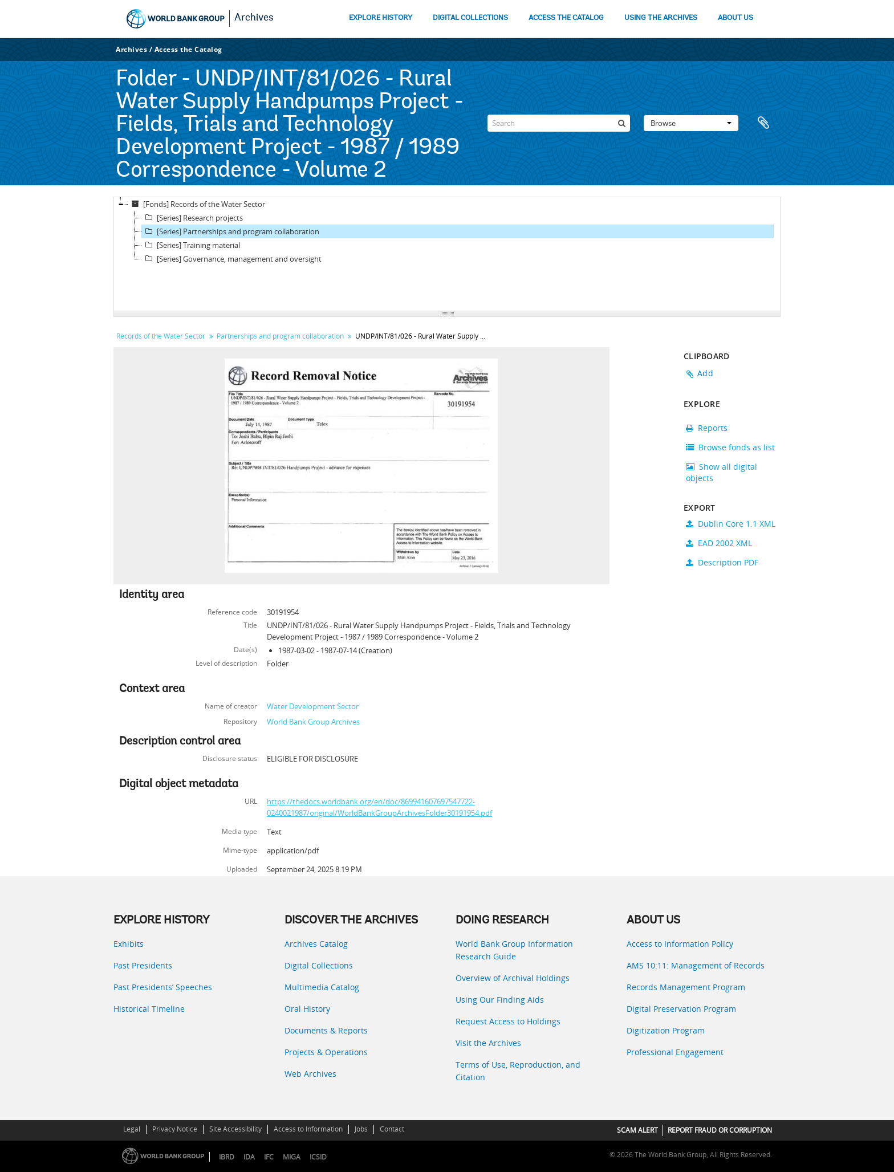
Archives (254, 18)
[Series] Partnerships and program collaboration (230, 231)
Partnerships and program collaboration (280, 336)
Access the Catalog (188, 49)
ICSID (318, 1157)
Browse (691, 123)
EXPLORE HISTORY (380, 18)
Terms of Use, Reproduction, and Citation (518, 1071)
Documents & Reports (326, 1030)
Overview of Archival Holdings (513, 977)
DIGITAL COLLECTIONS (470, 18)
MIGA (291, 1157)
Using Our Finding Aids (500, 999)
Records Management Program (686, 987)
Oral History (307, 1008)
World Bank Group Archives (313, 722)
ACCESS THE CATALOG (566, 18)
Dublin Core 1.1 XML (730, 523)
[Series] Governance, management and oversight (232, 259)
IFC (269, 1157)
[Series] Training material (191, 245)
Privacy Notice (174, 1129)
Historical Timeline (149, 1008)
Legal (131, 1129)
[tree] (447, 254)
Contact (392, 1129)
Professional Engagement (675, 1052)
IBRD (226, 1157)
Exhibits (128, 943)
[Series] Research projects (192, 218)
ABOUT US (735, 18)
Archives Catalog (316, 943)
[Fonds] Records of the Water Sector (196, 204)
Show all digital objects (721, 472)
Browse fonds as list (730, 447)
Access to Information (308, 1129)
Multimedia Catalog (322, 987)
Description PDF (722, 562)
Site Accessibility (235, 1129)
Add (705, 373)
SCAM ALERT (637, 1130)
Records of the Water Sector (160, 336)
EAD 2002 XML (719, 543)
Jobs (361, 1129)
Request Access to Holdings (508, 1021)
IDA (249, 1157)
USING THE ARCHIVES (660, 18)
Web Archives (310, 1073)
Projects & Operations (326, 1052)
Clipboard (766, 123)
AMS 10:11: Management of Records (696, 965)
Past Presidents (142, 965)
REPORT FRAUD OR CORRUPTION (720, 1130)
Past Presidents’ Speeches (162, 987)
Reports (707, 427)
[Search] (558, 123)
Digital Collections (319, 965)
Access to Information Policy (680, 943)
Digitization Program (666, 1030)
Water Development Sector (313, 706)
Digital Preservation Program (681, 1008)
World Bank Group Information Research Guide (514, 950)
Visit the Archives (488, 1042)
